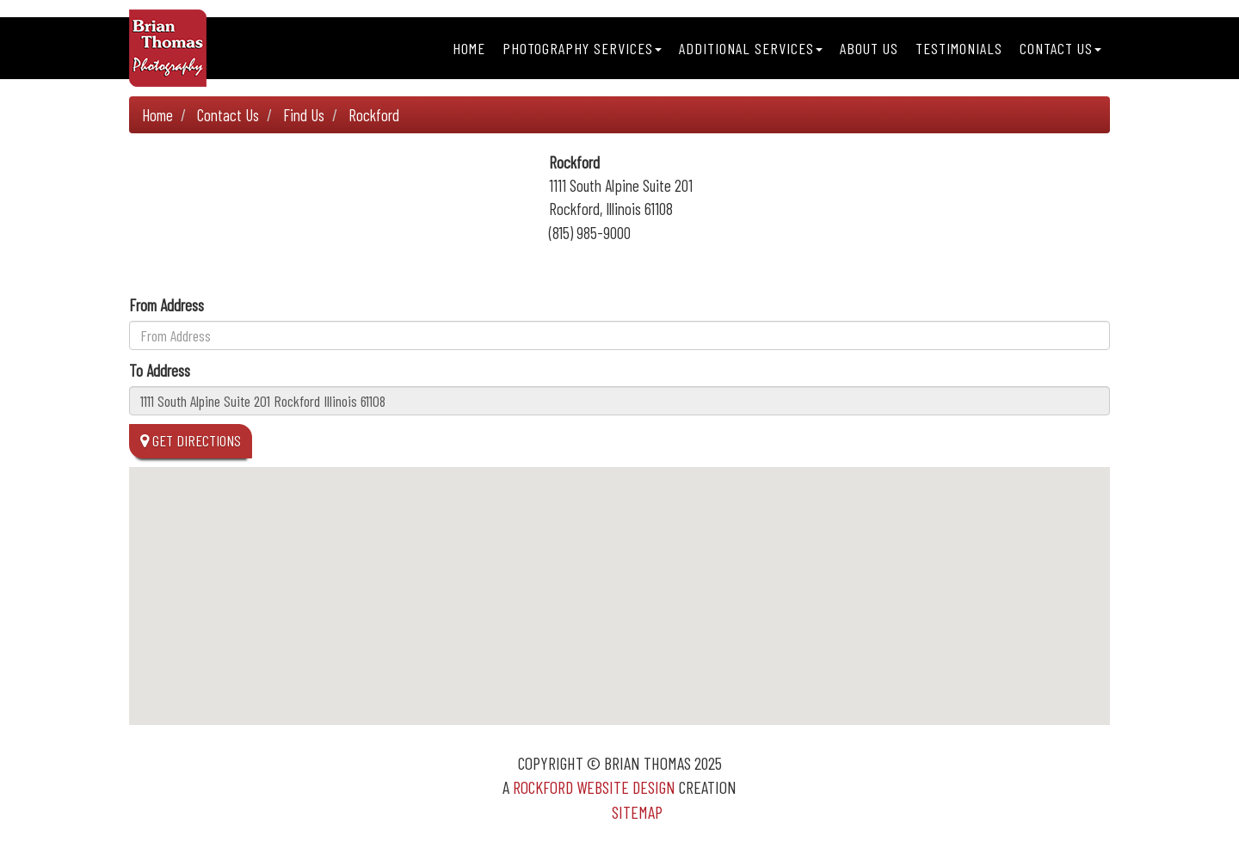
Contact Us (1060, 48)
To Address (159, 370)
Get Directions (190, 440)
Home (469, 48)
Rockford (373, 115)
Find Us (303, 115)
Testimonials (958, 48)
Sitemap (637, 812)
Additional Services (751, 48)
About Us (869, 48)
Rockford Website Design (594, 787)
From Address (166, 305)
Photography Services (582, 48)
